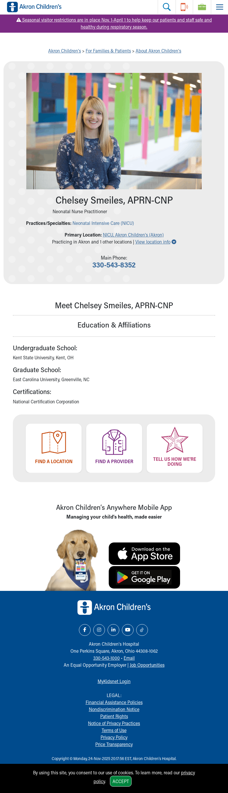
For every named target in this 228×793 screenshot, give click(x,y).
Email (129, 658)
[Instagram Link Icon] (99, 630)
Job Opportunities (147, 665)
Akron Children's (64, 51)
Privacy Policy (114, 737)
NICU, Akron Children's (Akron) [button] (133, 235)
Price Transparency (114, 744)
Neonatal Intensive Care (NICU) (103, 223)
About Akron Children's (158, 51)
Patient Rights (114, 716)
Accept (121, 781)
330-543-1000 (106, 658)
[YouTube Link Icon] (128, 630)
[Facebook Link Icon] (85, 630)
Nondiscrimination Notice (114, 709)
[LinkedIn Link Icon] (113, 630)
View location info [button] (155, 242)
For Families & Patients (108, 51)
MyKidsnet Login (114, 681)
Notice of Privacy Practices (114, 723)
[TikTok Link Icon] (142, 630)
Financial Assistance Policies (114, 702)
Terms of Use (114, 730)
